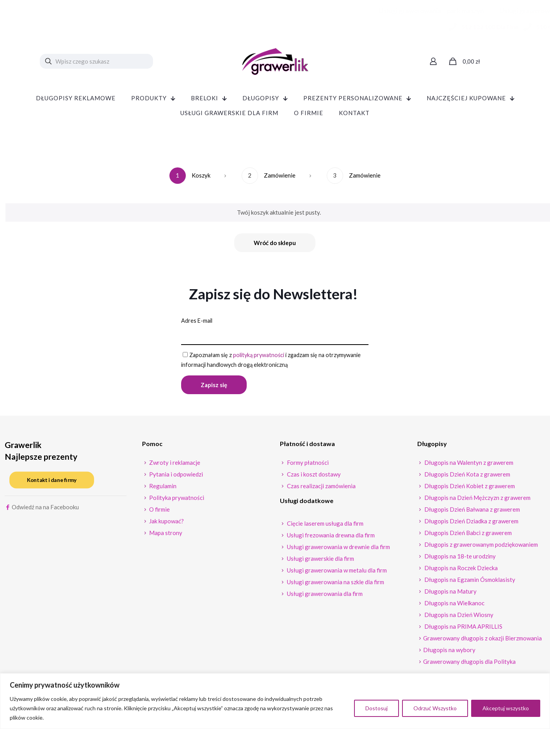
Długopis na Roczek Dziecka (460, 570)
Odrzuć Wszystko (435, 708)
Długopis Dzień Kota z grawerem (466, 476)
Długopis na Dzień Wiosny (458, 617)
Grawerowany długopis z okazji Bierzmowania (482, 640)
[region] (275, 701)
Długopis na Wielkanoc (453, 605)
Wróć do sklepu (275, 242)
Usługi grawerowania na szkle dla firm (335, 584)
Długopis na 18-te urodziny (459, 558)
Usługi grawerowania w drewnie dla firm (338, 549)
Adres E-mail (197, 321)
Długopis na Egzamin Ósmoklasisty (469, 582)
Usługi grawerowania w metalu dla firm (336, 572)
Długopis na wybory (449, 652)
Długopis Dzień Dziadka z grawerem (470, 523)
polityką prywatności (262, 356)
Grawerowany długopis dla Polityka (469, 664)
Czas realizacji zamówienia (321, 488)
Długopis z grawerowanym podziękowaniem (480, 547)
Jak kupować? (166, 523)
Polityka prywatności (176, 500)
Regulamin (162, 488)
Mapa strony (165, 535)
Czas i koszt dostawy (313, 476)
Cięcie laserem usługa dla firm (324, 526)
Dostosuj (376, 708)
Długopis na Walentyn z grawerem (468, 465)
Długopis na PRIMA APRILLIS (462, 629)
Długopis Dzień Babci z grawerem (467, 535)
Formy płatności (307, 465)
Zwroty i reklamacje (174, 465)
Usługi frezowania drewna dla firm (330, 537)
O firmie (159, 512)
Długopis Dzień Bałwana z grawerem (471, 512)
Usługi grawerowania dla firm (324, 596)
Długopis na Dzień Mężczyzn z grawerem (476, 500)
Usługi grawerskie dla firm (320, 561)
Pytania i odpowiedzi (175, 476)
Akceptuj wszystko (505, 708)
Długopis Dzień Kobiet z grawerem (469, 488)
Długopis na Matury (450, 593)
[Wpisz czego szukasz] (96, 61)
